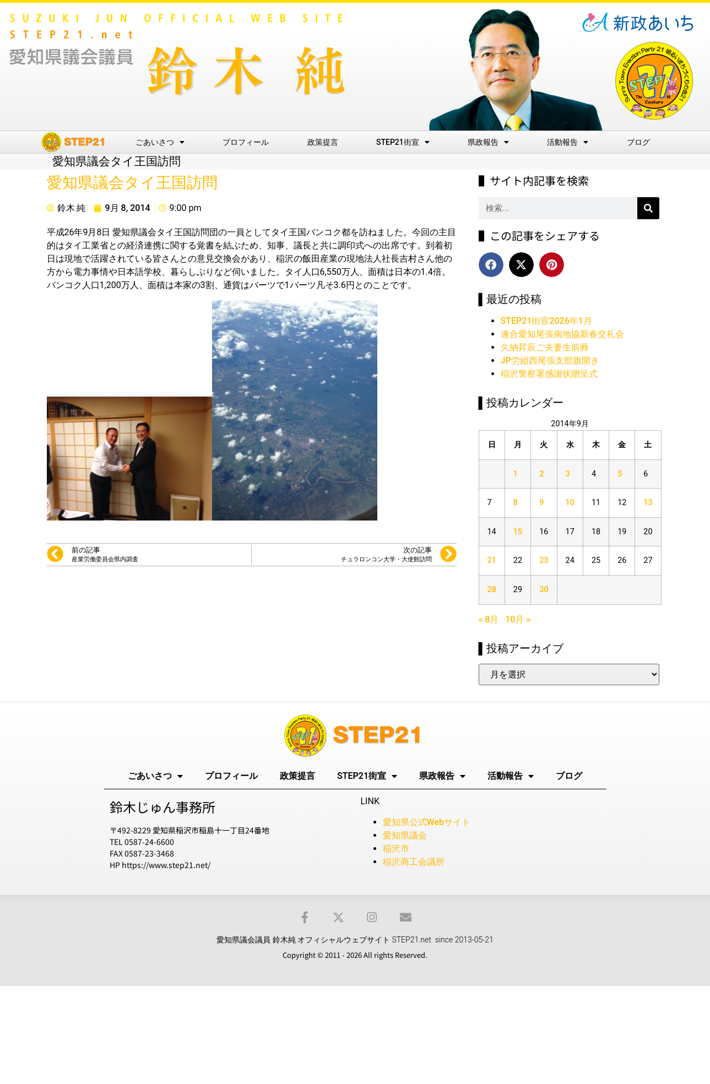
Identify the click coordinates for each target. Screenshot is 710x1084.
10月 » (517, 619)
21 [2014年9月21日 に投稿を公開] (491, 560)
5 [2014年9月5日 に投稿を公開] (619, 474)
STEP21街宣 (403, 142)
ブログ (638, 142)
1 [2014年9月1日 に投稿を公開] (515, 474)
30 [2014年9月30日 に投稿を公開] (543, 589)
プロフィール (246, 142)
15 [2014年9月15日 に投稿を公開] (517, 531)
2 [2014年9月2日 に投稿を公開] (541, 474)
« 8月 (489, 619)
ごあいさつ (160, 142)
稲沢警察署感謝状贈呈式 (549, 373)
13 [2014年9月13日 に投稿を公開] (647, 502)
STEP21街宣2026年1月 (546, 321)
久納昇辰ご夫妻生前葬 (545, 347)
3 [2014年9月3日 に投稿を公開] (568, 474)
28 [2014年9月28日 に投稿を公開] (491, 589)
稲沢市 (396, 848)
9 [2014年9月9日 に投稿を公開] (541, 502)
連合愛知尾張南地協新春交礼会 (562, 334)
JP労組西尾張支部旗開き (550, 360)
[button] (491, 264)
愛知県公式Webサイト (426, 822)
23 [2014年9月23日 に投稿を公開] (543, 560)
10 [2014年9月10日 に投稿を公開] (570, 502)
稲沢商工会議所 (414, 862)
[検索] (648, 208)
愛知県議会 (405, 835)
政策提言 (322, 142)
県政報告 (488, 142)
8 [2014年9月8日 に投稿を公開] (515, 502)
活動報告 (567, 142)
